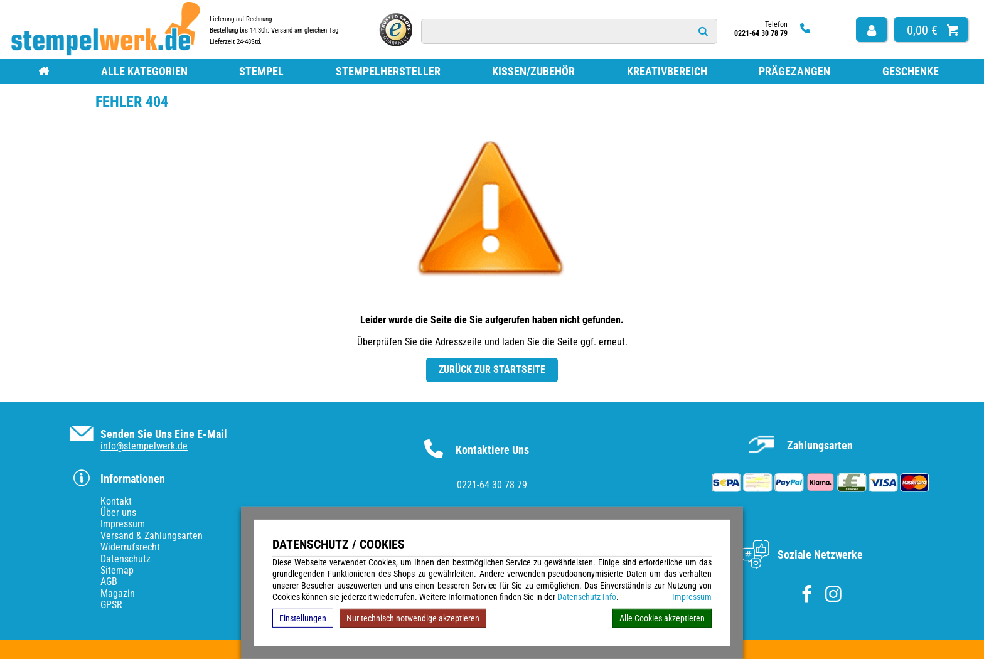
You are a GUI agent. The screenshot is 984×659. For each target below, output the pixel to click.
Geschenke (910, 71)
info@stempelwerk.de (144, 446)
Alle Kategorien (144, 71)
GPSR (111, 605)
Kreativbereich (667, 71)
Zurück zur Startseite (492, 369)
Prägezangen (794, 71)
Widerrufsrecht (130, 547)
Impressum (692, 597)
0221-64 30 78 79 (492, 485)
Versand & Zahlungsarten (151, 536)
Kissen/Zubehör (533, 71)
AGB (108, 581)
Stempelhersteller (388, 71)
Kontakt (116, 501)
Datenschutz (125, 559)
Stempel (261, 71)
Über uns (118, 512)
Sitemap (117, 570)
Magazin (117, 593)
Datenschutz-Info (586, 597)
